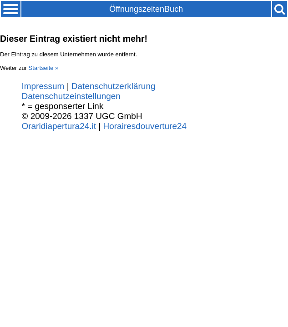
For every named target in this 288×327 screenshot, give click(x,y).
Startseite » (44, 67)
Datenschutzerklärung (113, 86)
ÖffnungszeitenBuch (146, 9)
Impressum (42, 86)
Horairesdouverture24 (145, 126)
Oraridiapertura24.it (58, 126)
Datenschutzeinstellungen (70, 96)
